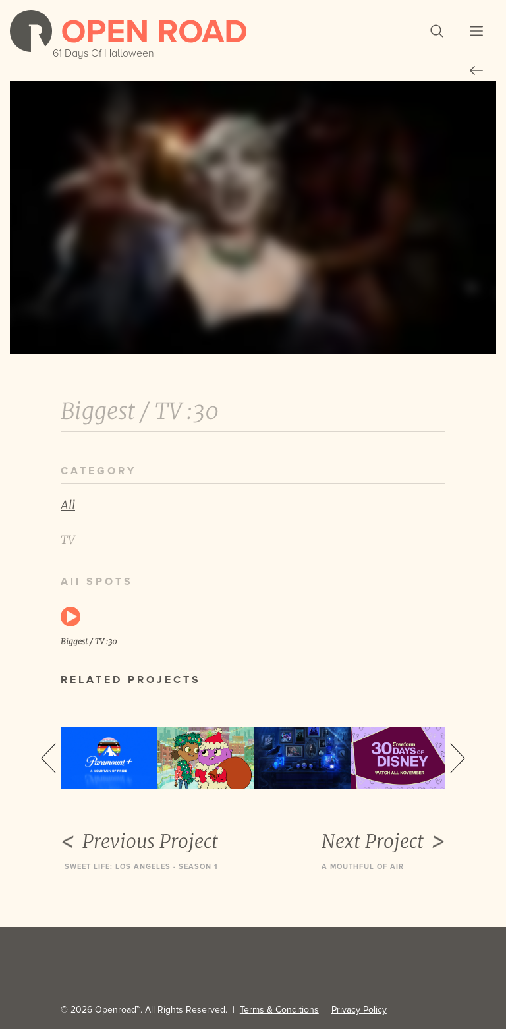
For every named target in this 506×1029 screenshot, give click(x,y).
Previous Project (139, 841)
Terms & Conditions (279, 1009)
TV (68, 539)
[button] (437, 31)
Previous (48, 758)
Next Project (383, 841)
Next (457, 758)
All (68, 505)
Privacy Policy (359, 1009)
